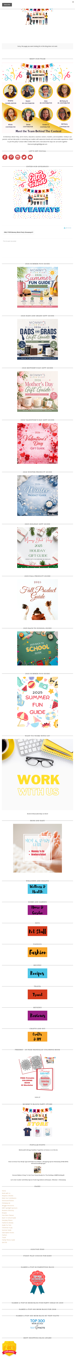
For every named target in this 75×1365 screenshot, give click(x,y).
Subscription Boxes (8, 1232)
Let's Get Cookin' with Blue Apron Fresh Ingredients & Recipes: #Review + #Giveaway (38, 1180)
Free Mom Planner (8, 1215)
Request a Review (7, 1196)
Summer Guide (6, 1230)
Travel (4, 1237)
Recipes (4, 1213)
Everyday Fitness (7, 1220)
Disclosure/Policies (8, 1200)
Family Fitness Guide (8, 1240)
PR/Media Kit (6, 1203)
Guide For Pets (6, 1225)
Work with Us (6, 1193)
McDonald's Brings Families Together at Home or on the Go (38, 1150)
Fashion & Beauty (7, 1223)
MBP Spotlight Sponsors (9, 1208)
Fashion (4, 1235)
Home (4, 1191)
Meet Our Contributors (9, 1198)
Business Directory (8, 1210)
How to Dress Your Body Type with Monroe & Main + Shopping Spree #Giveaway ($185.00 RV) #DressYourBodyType (38, 1162)
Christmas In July (7, 1228)
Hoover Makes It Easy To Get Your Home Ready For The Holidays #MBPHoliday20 (38, 1175)
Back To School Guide (9, 1218)
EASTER (4, 1242)
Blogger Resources (8, 1205)
